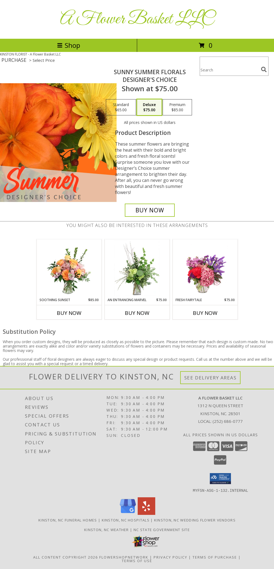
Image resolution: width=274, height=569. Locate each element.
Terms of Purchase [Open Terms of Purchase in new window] (215, 556)
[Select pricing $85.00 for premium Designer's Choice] (177, 107)
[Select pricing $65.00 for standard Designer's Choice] (121, 107)
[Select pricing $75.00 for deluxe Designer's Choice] (149, 107)
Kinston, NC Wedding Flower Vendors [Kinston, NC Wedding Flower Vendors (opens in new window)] (195, 519)
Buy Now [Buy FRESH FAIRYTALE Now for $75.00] (205, 313)
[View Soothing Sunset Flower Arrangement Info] (69, 268)
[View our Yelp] (146, 513)
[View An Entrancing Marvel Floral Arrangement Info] (137, 268)
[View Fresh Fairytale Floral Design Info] (205, 268)
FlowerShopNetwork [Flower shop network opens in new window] (123, 556)
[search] (263, 69)
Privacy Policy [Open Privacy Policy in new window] (170, 556)
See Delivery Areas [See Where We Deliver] (210, 377)
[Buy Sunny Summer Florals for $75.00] (150, 210)
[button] (220, 478)
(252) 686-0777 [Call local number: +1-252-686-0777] (228, 421)
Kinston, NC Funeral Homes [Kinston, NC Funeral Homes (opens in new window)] (67, 519)
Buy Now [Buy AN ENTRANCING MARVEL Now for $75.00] (137, 313)
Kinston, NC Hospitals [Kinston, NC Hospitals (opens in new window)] (125, 519)
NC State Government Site (162, 529)
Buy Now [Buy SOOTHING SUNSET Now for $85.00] (69, 313)
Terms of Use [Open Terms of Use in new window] (137, 560)
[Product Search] (229, 70)
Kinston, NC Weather (106, 529)
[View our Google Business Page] (128, 513)
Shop (68, 45)
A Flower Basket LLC (137, 19)
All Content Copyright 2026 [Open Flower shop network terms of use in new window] (65, 556)
